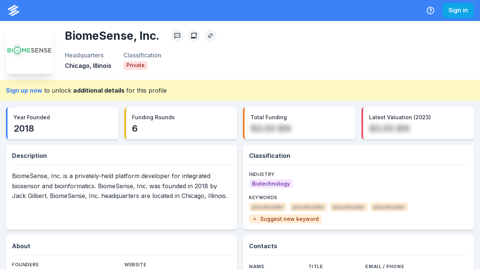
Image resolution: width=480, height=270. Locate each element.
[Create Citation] (194, 36)
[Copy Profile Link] (210, 36)
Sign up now (24, 90)
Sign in (458, 10)
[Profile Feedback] (177, 36)
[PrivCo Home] (13, 10)
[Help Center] (430, 10)
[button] (285, 219)
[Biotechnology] (271, 183)
